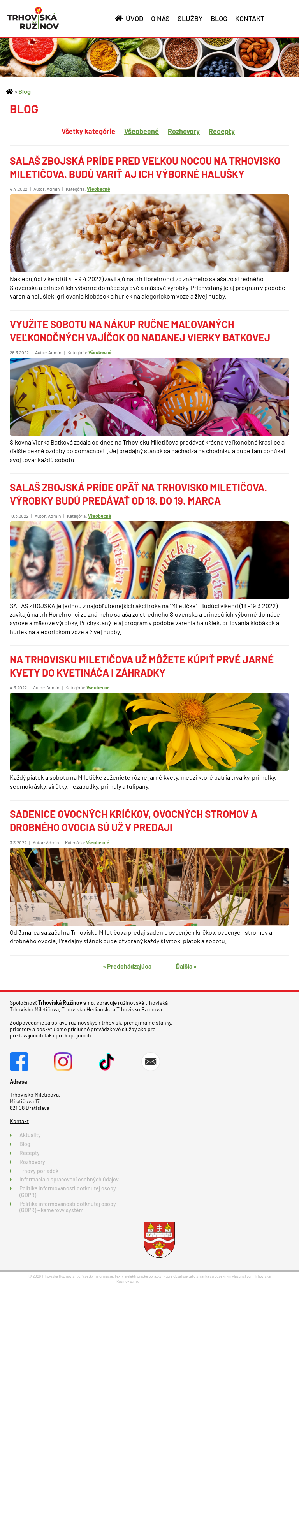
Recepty (222, 131)
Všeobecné (141, 131)
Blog (24, 91)
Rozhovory (184, 131)
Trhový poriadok (38, 1170)
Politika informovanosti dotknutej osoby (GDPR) (67, 1191)
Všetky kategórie (88, 131)
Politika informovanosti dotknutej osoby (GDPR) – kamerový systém (67, 1207)
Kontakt (19, 1121)
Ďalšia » (186, 966)
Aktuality (30, 1135)
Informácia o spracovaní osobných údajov (69, 1179)
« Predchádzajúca (128, 966)
